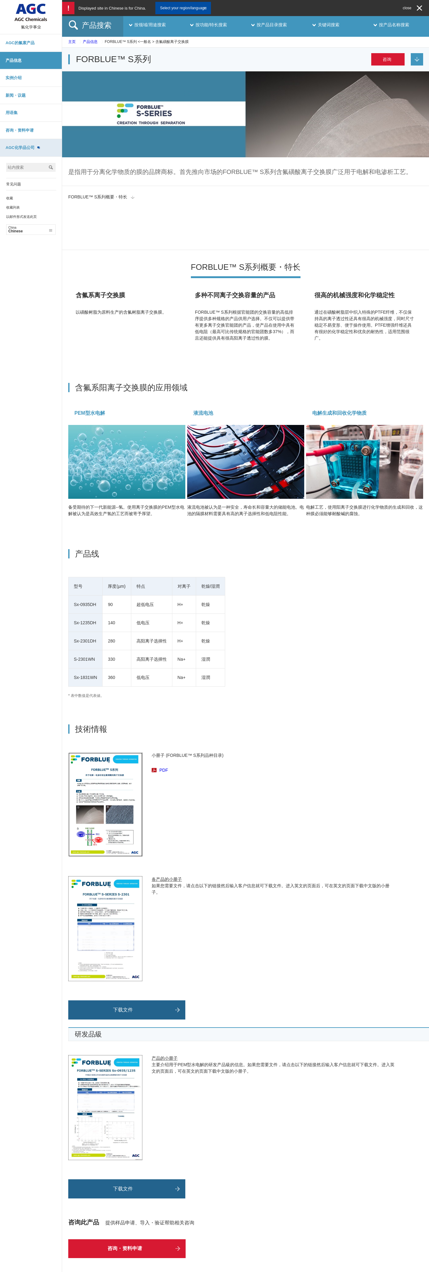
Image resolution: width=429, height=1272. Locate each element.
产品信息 (14, 60)
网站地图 (142, 1265)
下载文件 (123, 967)
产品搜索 (96, 25)
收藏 (9, 198)
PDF (163, 728)
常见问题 (13, 184)
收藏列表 (13, 207)
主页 (72, 42)
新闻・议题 (16, 95)
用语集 (12, 112)
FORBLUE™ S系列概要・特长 (97, 197)
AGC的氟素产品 (20, 42)
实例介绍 (14, 77)
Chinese (30, 229)
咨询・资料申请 (20, 130)
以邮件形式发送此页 (21, 216)
